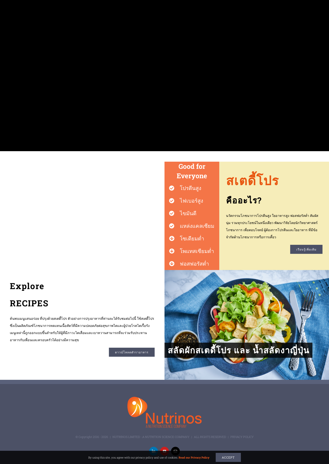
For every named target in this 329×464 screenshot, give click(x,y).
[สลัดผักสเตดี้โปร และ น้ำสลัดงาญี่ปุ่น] (246, 325)
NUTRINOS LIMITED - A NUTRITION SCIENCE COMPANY (150, 437)
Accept (228, 457)
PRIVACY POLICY (242, 437)
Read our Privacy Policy (194, 457)
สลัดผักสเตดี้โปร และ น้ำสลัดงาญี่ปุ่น (238, 350)
